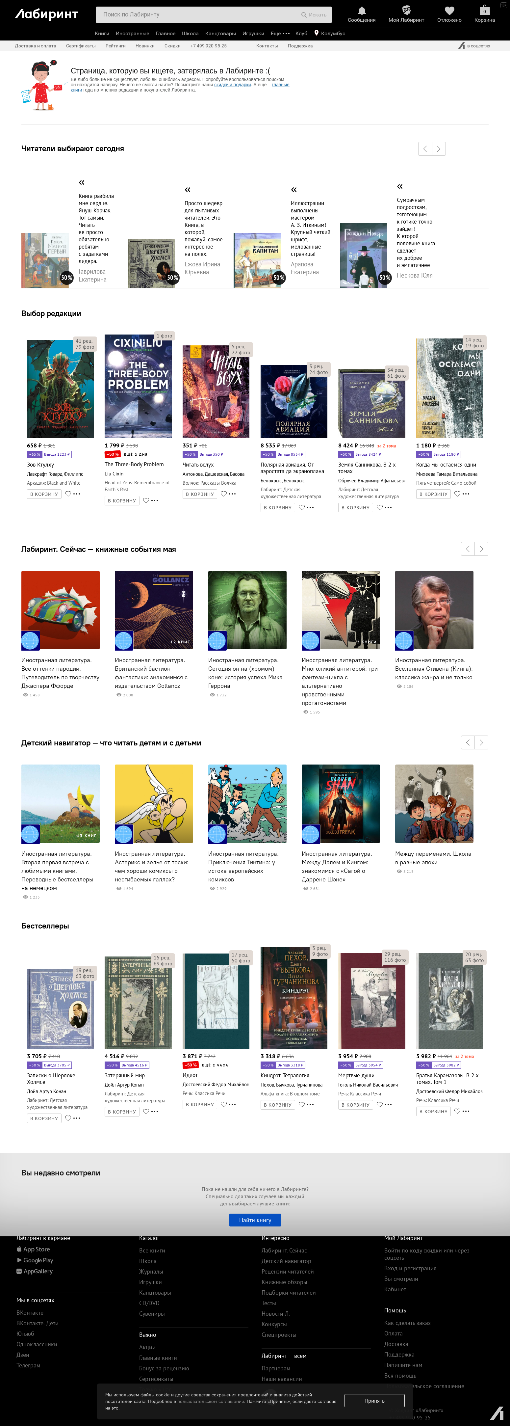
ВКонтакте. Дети (37, 1323)
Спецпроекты (279, 1334)
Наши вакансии (282, 1379)
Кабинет (395, 1289)
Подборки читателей (289, 1292)
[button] (425, 149)
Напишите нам (403, 1365)
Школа (190, 33)
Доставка (396, 1344)
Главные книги (158, 1357)
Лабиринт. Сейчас (284, 1250)
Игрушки (253, 33)
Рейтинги (116, 45)
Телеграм (28, 1365)
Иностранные (132, 33)
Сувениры (152, 1313)
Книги (102, 33)
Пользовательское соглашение (424, 1386)
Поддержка (300, 45)
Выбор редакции (51, 313)
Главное (165, 33)
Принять (375, 1400)
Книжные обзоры (284, 1282)
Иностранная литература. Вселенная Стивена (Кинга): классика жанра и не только (434, 669)
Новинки (145, 45)
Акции (147, 1347)
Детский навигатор (286, 1261)
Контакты (267, 45)
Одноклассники (36, 1344)
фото (85, 347)
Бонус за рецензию (164, 1368)
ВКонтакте (29, 1312)
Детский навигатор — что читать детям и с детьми (111, 742)
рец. (84, 341)
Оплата (393, 1333)
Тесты (269, 1303)
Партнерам (276, 1368)
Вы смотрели (401, 1278)
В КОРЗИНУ (44, 494)
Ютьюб (25, 1333)
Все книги (152, 1250)
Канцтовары (220, 33)
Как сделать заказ (407, 1323)
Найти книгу (255, 1220)
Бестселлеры (45, 925)
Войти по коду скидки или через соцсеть (427, 1254)
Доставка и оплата (35, 45)
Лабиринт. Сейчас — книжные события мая (98, 549)
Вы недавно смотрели (60, 1172)
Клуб (301, 33)
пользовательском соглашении (210, 1401)
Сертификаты (81, 45)
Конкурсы (274, 1324)
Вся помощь (400, 1375)
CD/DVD (149, 1303)
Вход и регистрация (410, 1268)
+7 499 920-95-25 (209, 45)
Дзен (22, 1355)
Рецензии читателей (288, 1271)
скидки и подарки (232, 84)
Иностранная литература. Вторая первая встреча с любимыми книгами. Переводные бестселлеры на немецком (57, 871)
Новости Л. (276, 1313)
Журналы (151, 1271)
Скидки (173, 45)
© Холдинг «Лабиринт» (416, 1410)
